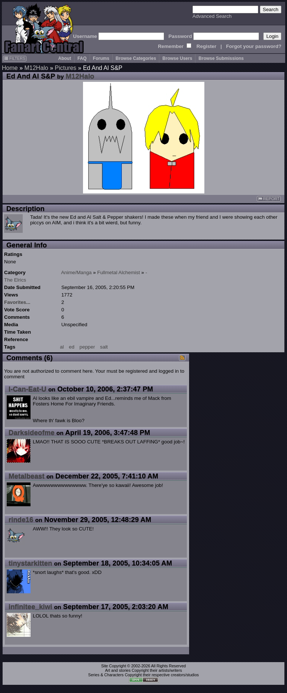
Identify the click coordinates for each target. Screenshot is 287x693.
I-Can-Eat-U (28, 389)
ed (71, 347)
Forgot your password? (253, 46)
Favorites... (17, 302)
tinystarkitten (30, 563)
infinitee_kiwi (30, 606)
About (64, 58)
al (62, 347)
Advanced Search (212, 16)
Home (10, 68)
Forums (101, 58)
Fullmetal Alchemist (118, 272)
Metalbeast (26, 476)
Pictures (65, 68)
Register (206, 46)
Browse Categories (136, 58)
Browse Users (177, 58)
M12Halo (36, 68)
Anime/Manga (76, 272)
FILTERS (14, 58)
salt (104, 347)
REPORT (269, 198)
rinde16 (21, 519)
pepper (87, 347)
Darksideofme (31, 432)
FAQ (82, 58)
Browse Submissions (220, 58)
